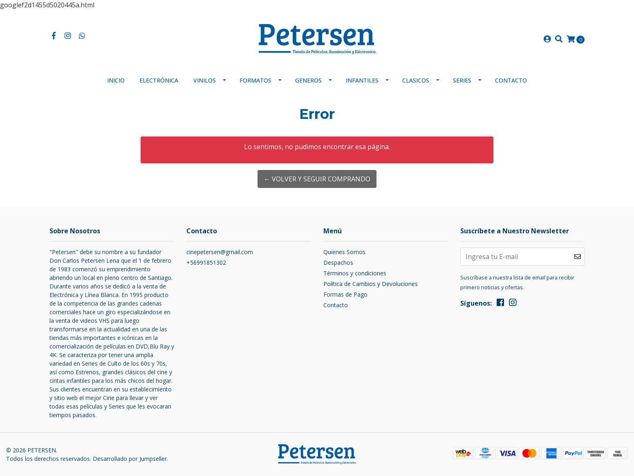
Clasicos (415, 80)
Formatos (255, 80)
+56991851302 (206, 262)
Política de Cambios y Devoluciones (370, 284)
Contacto (511, 80)
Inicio (116, 80)
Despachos (338, 262)
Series (462, 80)
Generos (308, 80)
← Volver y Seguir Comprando (317, 178)
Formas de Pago (345, 294)
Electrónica (158, 80)
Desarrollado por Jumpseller (130, 459)
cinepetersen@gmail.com (219, 252)
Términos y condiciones (354, 273)
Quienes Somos (344, 252)
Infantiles (362, 80)
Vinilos (204, 80)
